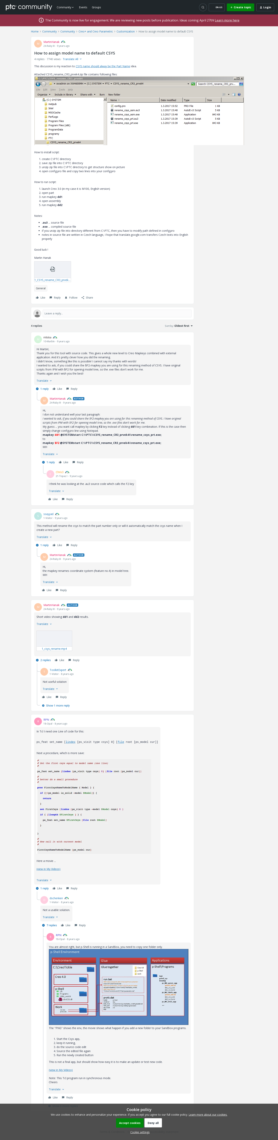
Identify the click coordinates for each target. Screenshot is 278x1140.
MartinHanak (51, 42)
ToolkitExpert (58, 670)
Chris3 (60, 472)
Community (49, 31)
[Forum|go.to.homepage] (29, 7)
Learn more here (227, 20)
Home (35, 31)
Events (83, 7)
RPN (46, 719)
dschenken (56, 898)
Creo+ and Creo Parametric (96, 31)
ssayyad (48, 514)
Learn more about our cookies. (208, 1114)
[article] (112, 363)
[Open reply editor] (112, 313)
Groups (96, 7)
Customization (126, 31)
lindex (70, 742)
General (41, 288)
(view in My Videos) (48, 869)
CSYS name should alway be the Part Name (103, 66)
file (121, 742)
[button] (217, 7)
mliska (47, 337)
